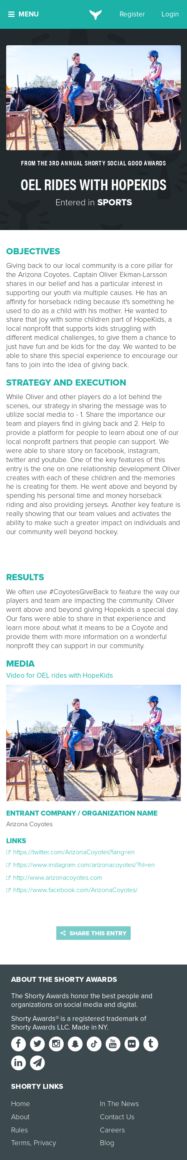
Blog (107, 1143)
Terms (20, 1143)
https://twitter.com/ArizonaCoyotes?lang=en (70, 852)
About (20, 1117)
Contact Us (117, 1117)
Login (170, 14)
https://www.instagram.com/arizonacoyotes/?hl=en (80, 865)
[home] (93, 14)
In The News (119, 1104)
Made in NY (89, 1027)
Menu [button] (23, 14)
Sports (114, 202)
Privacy (45, 1143)
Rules (19, 1130)
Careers (112, 1130)
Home (20, 1104)
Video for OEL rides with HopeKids (59, 675)
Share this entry (93, 933)
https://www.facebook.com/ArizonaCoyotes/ (72, 890)
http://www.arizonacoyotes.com (54, 878)
